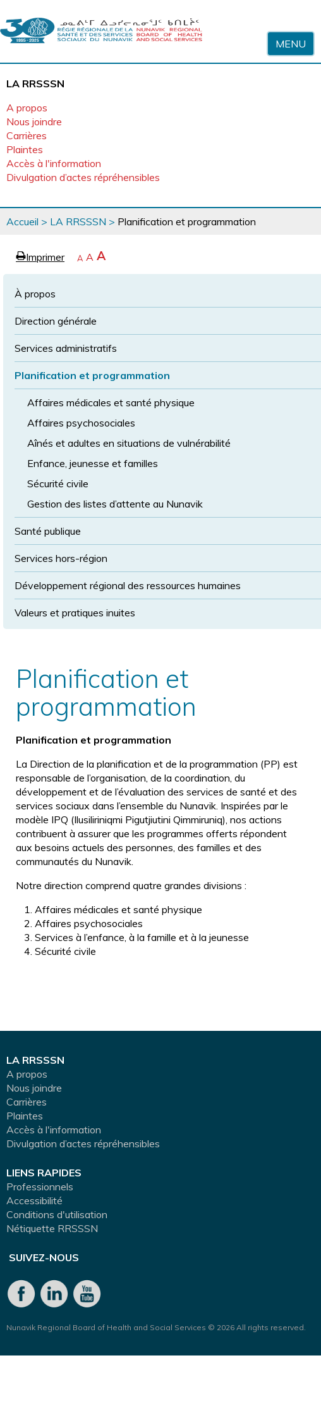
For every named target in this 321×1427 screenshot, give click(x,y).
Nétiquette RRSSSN (52, 1228)
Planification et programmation (92, 375)
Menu (291, 43)
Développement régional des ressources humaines (128, 585)
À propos (35, 293)
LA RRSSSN (78, 221)
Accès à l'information (53, 163)
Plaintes (24, 149)
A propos (26, 107)
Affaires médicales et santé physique (111, 402)
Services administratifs (66, 348)
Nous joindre (34, 121)
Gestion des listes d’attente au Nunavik (115, 503)
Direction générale (56, 321)
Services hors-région (61, 558)
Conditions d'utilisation (56, 1214)
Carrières (26, 135)
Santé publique (48, 531)
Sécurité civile (57, 483)
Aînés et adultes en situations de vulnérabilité (129, 443)
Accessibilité (34, 1200)
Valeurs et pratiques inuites (75, 612)
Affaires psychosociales (81, 422)
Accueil (22, 221)
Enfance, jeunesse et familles (92, 463)
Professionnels (39, 1186)
